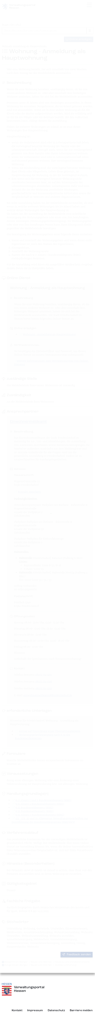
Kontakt (17, 1010)
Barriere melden (81, 1010)
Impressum (35, 1010)
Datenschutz (56, 1010)
